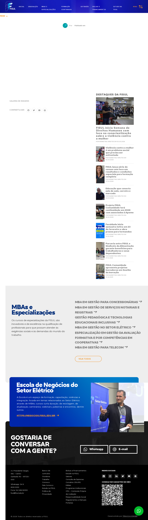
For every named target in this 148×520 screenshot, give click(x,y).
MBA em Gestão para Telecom (99, 347)
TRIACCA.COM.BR (130, 516)
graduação (33, 6)
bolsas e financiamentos (99, 7)
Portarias (69, 503)
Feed (2, 16)
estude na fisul (118, 7)
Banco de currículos (46, 472)
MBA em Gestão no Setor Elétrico (103, 327)
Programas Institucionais (76, 488)
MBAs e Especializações (49, 7)
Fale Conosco (47, 485)
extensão (85, 6)
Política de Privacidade (47, 492)
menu (135, 6)
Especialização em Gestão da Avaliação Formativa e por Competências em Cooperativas (108, 337)
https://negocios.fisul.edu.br (36, 416)
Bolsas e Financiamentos (76, 471)
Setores (69, 476)
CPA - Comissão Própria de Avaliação (76, 492)
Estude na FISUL (48, 488)
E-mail (123, 449)
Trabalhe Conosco (46, 481)
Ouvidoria (46, 476)
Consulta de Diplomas (75, 479)
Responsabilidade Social (76, 497)
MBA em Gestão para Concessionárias (106, 302)
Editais (68, 485)
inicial (21, 6)
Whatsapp (96, 449)
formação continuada (66, 7)
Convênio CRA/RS (73, 482)
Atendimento (138, 511)
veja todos (85, 359)
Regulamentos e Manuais (76, 500)
